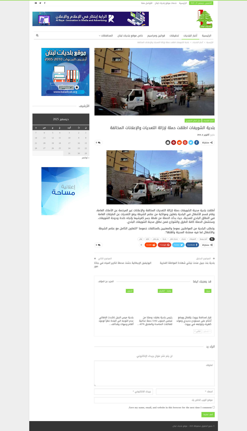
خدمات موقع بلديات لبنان (166, 3)
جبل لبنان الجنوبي (193, 120)
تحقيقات (174, 35)
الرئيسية (183, 3)
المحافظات (107, 35)
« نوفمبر (85, 158)
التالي (197, 331)
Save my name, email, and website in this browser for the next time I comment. (170, 408)
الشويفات (192, 239)
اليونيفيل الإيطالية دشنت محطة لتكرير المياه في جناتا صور (122, 265)
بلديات (183, 239)
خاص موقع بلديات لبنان (130, 35)
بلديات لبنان (174, 239)
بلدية (164, 239)
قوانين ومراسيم (156, 35)
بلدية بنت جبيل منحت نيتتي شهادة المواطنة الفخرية (187, 263)
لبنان (140, 239)
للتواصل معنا (146, 3)
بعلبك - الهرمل (165, 291)
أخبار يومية (203, 239)
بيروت (208, 291)
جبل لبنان (156, 239)
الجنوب (129, 291)
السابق (207, 331)
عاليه (147, 239)
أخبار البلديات (190, 35)
